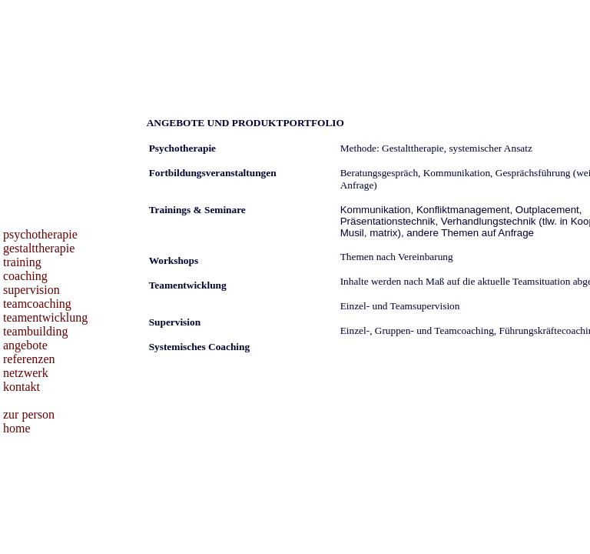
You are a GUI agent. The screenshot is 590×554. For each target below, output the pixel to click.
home (17, 428)
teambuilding (35, 331)
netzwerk (25, 372)
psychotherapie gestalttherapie (40, 241)
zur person (29, 414)
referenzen (29, 358)
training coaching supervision (31, 275)
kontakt (21, 386)
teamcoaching (37, 303)
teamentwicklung (45, 317)
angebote (25, 345)
